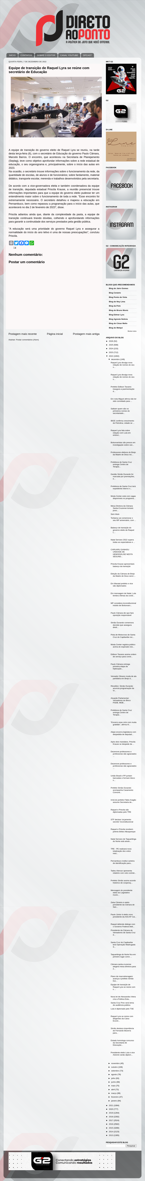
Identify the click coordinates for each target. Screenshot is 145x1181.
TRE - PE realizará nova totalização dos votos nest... (121, 851)
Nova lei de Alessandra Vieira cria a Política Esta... (123, 998)
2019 (111, 1113)
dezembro (115, 359)
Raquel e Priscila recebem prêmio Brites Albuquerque (123, 830)
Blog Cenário (115, 293)
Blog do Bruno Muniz (118, 310)
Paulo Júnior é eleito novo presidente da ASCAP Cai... (123, 915)
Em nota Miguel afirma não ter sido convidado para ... (123, 400)
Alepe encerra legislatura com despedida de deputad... (123, 733)
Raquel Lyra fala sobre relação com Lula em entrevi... (121, 432)
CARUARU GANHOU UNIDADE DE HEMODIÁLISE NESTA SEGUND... (122, 553)
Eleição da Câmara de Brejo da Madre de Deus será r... (123, 575)
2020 (111, 1109)
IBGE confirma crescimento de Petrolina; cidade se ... (122, 422)
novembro (115, 1063)
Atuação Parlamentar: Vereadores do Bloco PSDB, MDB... (121, 700)
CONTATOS (26, 55)
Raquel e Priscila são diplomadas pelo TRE (121, 811)
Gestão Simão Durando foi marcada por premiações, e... (123, 476)
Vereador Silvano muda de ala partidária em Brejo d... (123, 677)
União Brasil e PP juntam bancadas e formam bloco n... (123, 778)
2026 (111, 341)
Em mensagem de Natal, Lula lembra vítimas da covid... (123, 594)
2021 (111, 1105)
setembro (115, 1071)
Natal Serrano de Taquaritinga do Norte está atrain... (123, 840)
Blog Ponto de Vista (118, 297)
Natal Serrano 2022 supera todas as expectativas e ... (123, 541)
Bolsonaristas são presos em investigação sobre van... (123, 443)
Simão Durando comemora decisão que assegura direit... (122, 625)
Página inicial (55, 333)
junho (113, 1082)
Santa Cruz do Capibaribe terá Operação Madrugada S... (123, 944)
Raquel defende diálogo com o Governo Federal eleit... (123, 925)
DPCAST (87, 55)
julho (113, 1078)
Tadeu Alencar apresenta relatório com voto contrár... (123, 872)
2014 (111, 1132)
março (114, 1093)
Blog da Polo (115, 306)
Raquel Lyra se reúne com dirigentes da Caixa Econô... (122, 1018)
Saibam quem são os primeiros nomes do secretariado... (120, 411)
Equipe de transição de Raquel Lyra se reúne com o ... (123, 987)
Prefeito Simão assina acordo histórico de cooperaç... (123, 881)
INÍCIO (12, 55)
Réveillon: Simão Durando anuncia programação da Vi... (122, 688)
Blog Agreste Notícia (118, 319)
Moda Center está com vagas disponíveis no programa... (123, 497)
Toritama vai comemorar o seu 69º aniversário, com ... (123, 519)
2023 (111, 352)
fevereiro (115, 1097)
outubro (114, 1067)
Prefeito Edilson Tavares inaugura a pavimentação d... (122, 389)
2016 (111, 1124)
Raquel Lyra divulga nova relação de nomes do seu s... (122, 365)
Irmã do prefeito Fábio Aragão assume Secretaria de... (123, 801)
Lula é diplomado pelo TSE (122, 1009)
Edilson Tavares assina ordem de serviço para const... (123, 655)
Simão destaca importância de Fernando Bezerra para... (122, 1030)
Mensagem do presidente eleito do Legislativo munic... (121, 892)
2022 (111, 356)
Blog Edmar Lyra (116, 315)
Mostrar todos (132, 331)
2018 (111, 1117)
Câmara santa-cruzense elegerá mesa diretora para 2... (123, 966)
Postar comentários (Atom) (27, 340)
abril (113, 1089)
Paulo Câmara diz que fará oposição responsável (122, 614)
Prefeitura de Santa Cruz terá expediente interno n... (123, 487)
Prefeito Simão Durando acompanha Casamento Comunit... (122, 790)
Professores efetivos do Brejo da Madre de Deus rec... (123, 453)
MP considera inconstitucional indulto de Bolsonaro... (123, 604)
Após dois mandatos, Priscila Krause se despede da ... (123, 743)
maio (113, 1086)
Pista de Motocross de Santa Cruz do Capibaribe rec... (123, 636)
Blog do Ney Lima (117, 302)
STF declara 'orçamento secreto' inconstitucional (122, 820)
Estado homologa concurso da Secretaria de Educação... (122, 1042)
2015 (111, 1128)
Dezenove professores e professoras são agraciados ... (123, 754)
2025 (111, 345)
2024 (111, 348)
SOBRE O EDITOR (46, 55)
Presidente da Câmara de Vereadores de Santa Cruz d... (123, 932)
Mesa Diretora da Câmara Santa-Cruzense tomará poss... (122, 508)
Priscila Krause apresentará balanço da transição (122, 565)
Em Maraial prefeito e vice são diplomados (122, 584)
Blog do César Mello (118, 323)
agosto (114, 1074)
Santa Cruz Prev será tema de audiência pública (122, 1004)
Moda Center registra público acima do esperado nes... (123, 645)
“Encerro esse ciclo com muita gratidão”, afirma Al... (123, 723)
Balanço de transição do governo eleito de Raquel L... (122, 530)
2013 (111, 1135)
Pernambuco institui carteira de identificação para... (122, 862)
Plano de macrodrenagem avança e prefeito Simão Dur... (122, 978)
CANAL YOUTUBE (69, 55)
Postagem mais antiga (86, 333)
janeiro (114, 1101)
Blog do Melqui (116, 328)
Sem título (115, 514)
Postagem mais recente (23, 333)
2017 (111, 1120)
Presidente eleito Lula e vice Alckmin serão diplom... (123, 1053)
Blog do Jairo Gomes (118, 288)
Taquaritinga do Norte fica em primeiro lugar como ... (123, 955)
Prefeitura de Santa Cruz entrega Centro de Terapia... (121, 464)
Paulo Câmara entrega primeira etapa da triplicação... (120, 666)
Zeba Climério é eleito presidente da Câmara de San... (122, 904)
